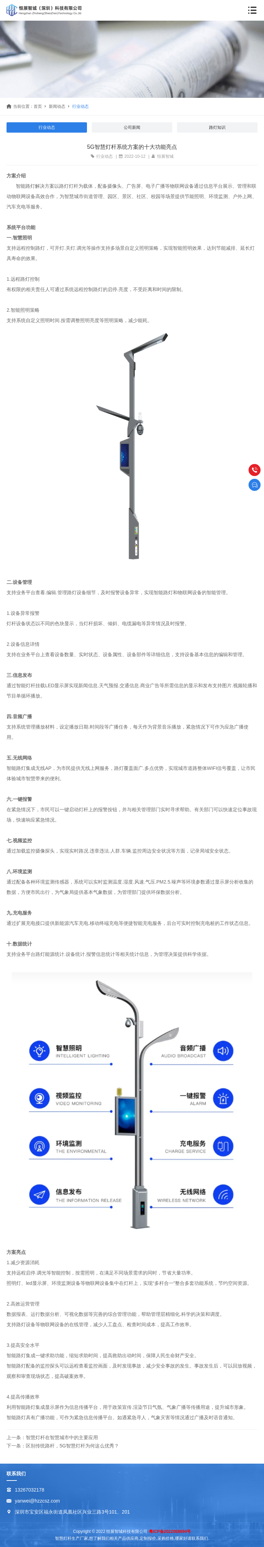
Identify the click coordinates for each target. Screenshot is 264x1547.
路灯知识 (217, 127)
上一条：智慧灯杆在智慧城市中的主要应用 (52, 1437)
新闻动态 (57, 106)
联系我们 (16, 1473)
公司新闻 (132, 127)
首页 (38, 106)
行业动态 (80, 106)
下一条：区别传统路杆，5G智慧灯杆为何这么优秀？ (63, 1445)
